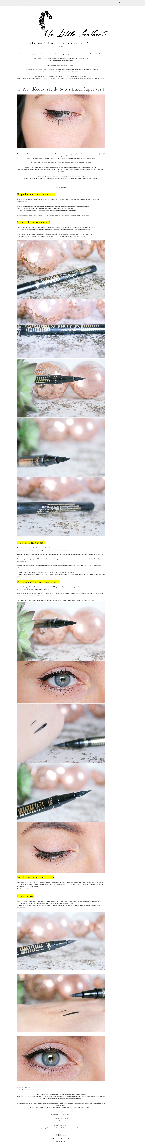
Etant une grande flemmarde (33, 69)
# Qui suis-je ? (28, 3)
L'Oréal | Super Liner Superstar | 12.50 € (29, 1090)
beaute (63, 1141)
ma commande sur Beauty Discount (65, 78)
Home (18, 3)
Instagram (64, 1128)
